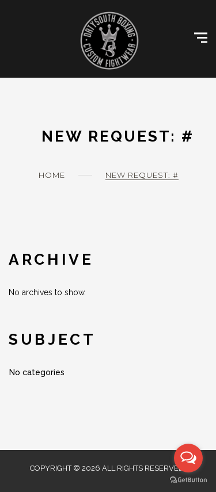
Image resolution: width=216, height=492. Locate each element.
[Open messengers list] (188, 458)
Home (52, 175)
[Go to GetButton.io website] (188, 480)
